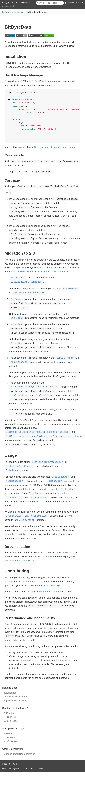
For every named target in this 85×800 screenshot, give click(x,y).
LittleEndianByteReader (15, 696)
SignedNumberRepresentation (19, 754)
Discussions (48, 585)
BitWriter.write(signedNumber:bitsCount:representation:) (45, 436)
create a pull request (50, 591)
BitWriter (8, 733)
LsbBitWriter (9, 737)
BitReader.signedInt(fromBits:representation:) (38, 432)
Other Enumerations (12, 749)
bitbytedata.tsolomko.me (22, 560)
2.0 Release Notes (23, 271)
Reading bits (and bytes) (15, 708)
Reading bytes (9, 688)
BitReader (8, 713)
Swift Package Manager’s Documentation (55, 147)
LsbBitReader (10, 717)
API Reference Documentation (53, 271)
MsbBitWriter (10, 741)
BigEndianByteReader (15, 700)
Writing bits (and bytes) (14, 728)
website (50, 556)
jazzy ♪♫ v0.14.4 (21, 768)
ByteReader (9, 693)
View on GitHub (74, 3)
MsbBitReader (10, 721)
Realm (34, 768)
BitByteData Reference (12, 12)
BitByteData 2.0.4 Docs (13, 3)
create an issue (38, 581)
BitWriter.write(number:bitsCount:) (35, 387)
